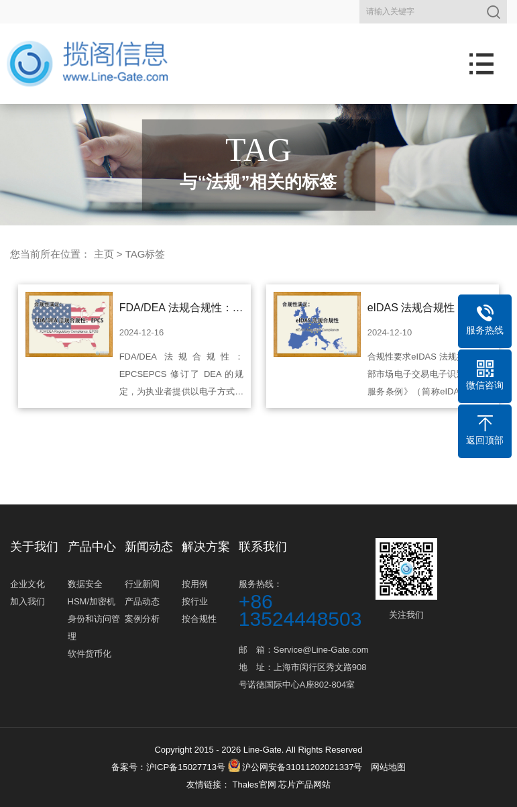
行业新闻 (142, 584)
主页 (104, 254)
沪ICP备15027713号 (186, 767)
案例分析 (142, 619)
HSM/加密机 (92, 601)
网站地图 (388, 767)
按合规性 (199, 619)
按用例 (195, 584)
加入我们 (27, 601)
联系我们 (263, 546)
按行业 (195, 601)
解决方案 (206, 546)
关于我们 (34, 546)
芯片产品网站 (304, 784)
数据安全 (85, 584)
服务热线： (306, 603)
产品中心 (92, 546)
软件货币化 (89, 654)
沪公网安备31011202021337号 (295, 767)
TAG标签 (145, 254)
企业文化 (27, 584)
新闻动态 (149, 546)
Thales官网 (255, 784)
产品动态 (142, 601)
